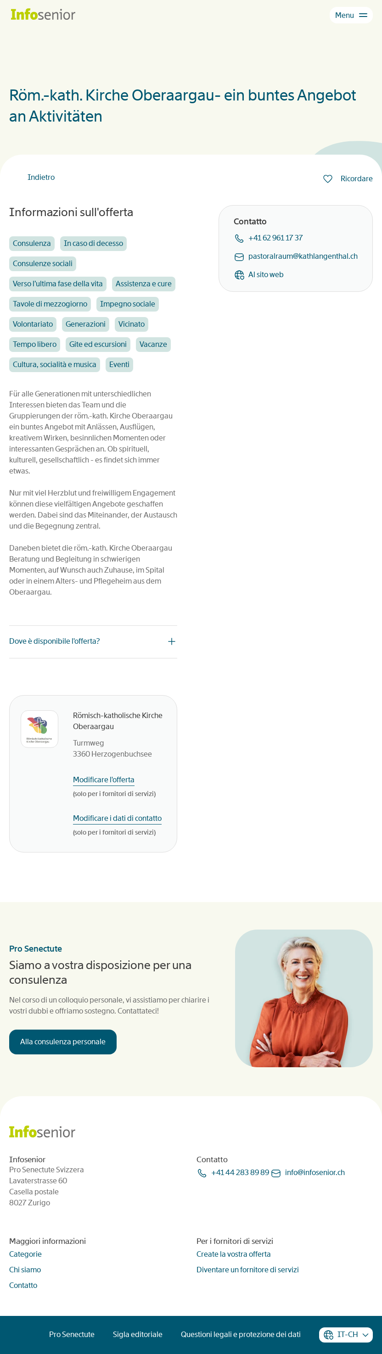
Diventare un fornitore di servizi (248, 1270)
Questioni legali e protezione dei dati (241, 1334)
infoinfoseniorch (315, 1172)
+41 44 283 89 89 (240, 1172)
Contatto (23, 1285)
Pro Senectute (72, 1334)
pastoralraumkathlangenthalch (303, 256)
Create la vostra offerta (234, 1254)
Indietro (41, 177)
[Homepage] (43, 14)
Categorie (25, 1254)
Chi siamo (25, 1270)
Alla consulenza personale (63, 1042)
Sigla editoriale (138, 1334)
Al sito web (266, 274)
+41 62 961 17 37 (275, 238)
